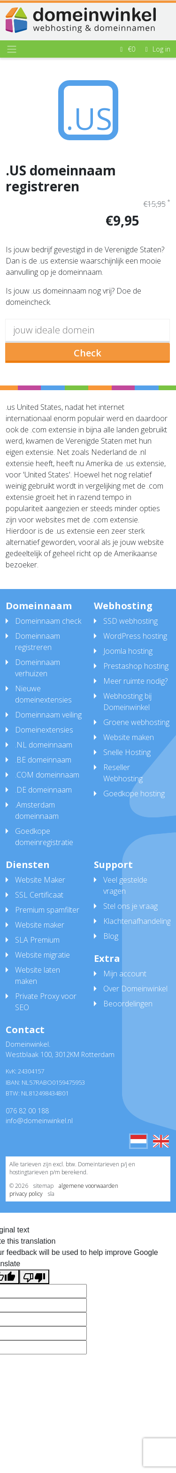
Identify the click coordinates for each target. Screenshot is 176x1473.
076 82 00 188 (27, 1110)
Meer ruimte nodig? (135, 681)
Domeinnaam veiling (48, 715)
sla (51, 1194)
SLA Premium (37, 940)
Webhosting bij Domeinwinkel (127, 701)
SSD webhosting (130, 621)
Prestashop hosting (135, 666)
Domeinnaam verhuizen (37, 668)
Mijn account (124, 973)
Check (87, 353)
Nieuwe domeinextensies (43, 694)
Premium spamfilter (47, 910)
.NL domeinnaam (43, 745)
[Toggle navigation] (12, 49)
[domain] (87, 331)
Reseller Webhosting (123, 773)
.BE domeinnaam (43, 760)
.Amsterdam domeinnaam (37, 810)
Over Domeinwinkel (135, 988)
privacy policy (26, 1194)
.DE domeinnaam (43, 790)
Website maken (128, 737)
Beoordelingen (128, 1003)
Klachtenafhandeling (137, 921)
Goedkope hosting (134, 793)
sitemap (43, 1186)
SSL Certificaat (39, 895)
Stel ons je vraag (130, 906)
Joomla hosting (128, 651)
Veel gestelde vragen (125, 885)
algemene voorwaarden (88, 1186)
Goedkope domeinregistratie (44, 836)
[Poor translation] (34, 1276)
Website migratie (42, 955)
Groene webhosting (136, 722)
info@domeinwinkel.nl (39, 1120)
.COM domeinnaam (47, 775)
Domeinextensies (44, 730)
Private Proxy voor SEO (46, 1001)
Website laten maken (37, 975)
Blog (110, 936)
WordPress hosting (135, 636)
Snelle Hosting (127, 752)
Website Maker (40, 880)
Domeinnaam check (48, 621)
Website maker (39, 925)
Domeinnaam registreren (37, 641)
